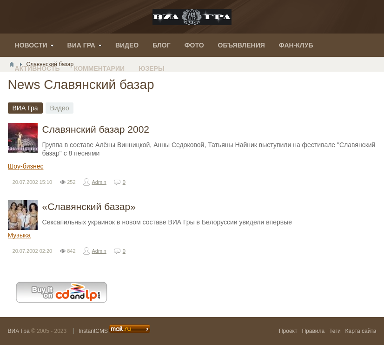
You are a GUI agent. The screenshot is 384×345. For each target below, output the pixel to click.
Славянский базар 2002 (96, 129)
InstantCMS (93, 331)
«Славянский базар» (89, 206)
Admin (99, 182)
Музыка (19, 235)
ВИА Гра (19, 331)
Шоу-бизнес (26, 166)
